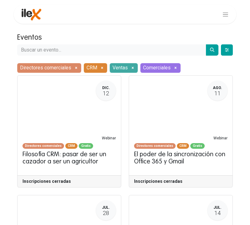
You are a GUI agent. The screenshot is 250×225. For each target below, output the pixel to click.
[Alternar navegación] (225, 14)
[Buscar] (212, 50)
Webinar (109, 138)
